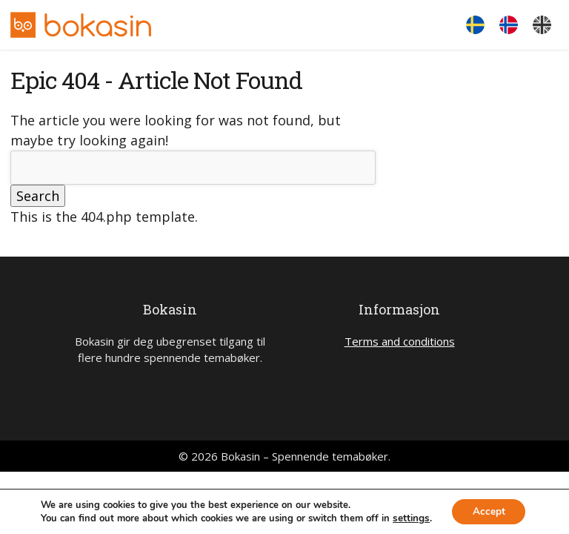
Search (37, 196)
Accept (488, 511)
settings (409, 517)
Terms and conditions (400, 341)
